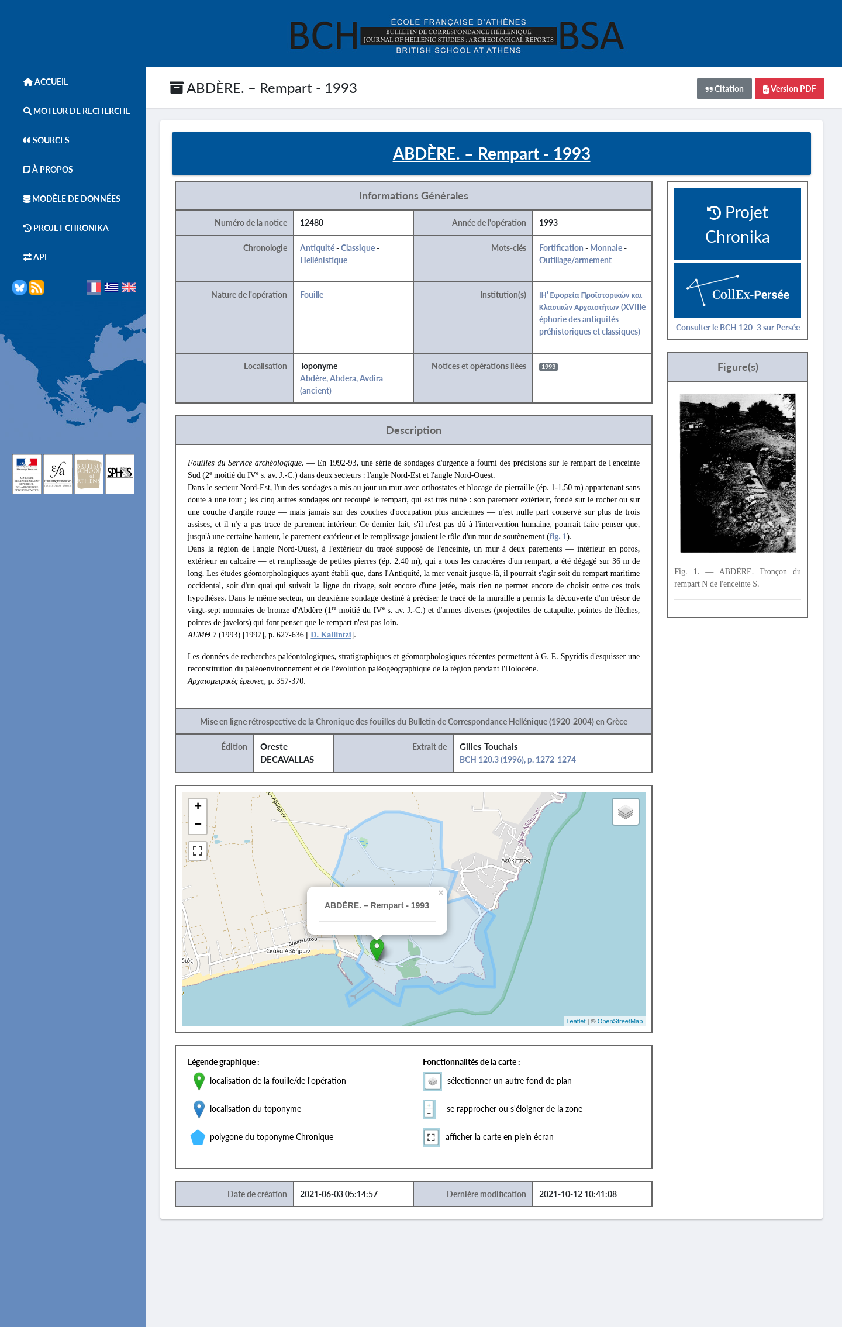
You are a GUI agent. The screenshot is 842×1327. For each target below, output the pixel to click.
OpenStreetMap (623, 1021)
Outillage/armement (579, 261)
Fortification (565, 248)
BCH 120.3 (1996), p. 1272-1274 (521, 760)
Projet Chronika (60, 228)
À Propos (42, 169)
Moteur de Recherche (71, 111)
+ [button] (201, 808)
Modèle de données (66, 199)
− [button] (201, 826)
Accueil (40, 82)
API (29, 257)
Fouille (315, 295)
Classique (361, 248)
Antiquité (320, 248)
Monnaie (609, 248)
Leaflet (579, 1021)
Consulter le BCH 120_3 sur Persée (741, 327)
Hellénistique (327, 261)
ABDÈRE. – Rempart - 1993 (263, 87)
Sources (41, 140)
